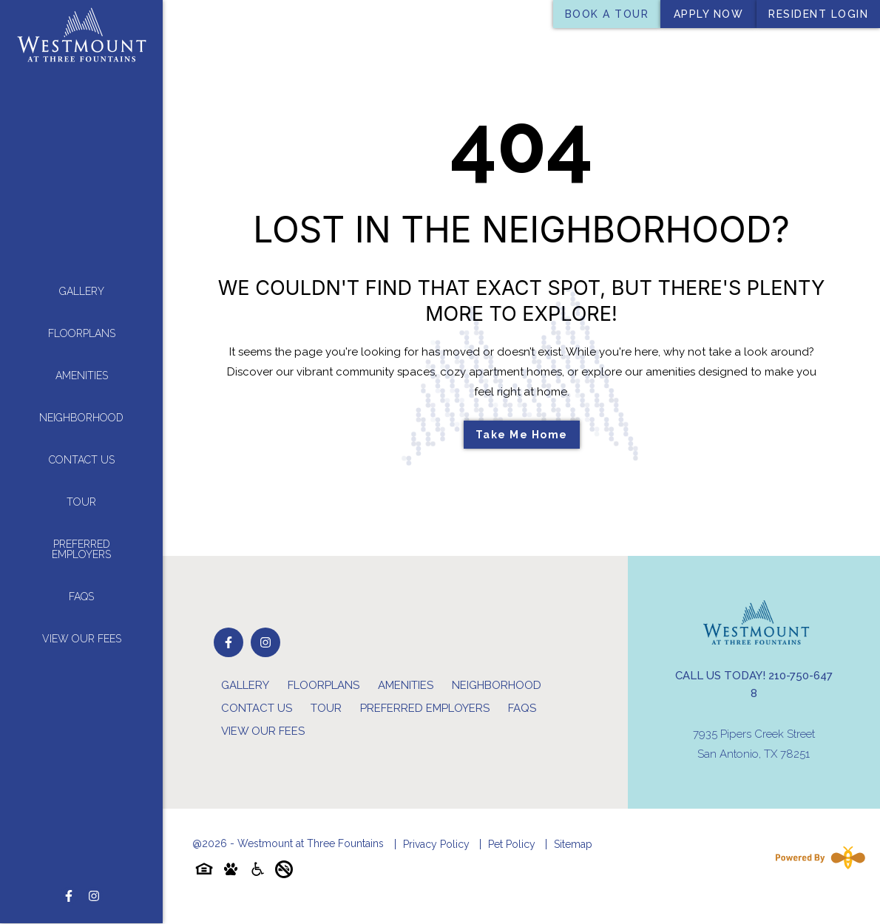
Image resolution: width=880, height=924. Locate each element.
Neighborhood (81, 413)
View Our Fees (81, 634)
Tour (81, 497)
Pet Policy (511, 844)
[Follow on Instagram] (94, 887)
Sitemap (573, 844)
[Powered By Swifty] (817, 857)
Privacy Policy (436, 844)
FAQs (81, 592)
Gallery (81, 287)
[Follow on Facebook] (69, 887)
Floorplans (81, 329)
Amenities (81, 371)
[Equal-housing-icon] (204, 872)
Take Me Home (521, 435)
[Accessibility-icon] (257, 872)
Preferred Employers (81, 545)
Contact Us (82, 455)
